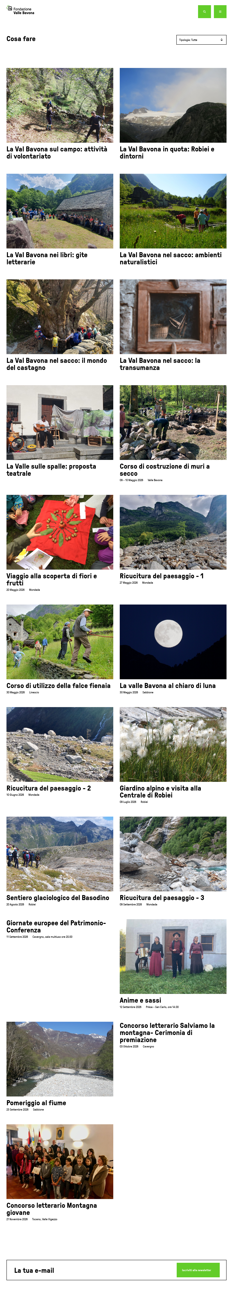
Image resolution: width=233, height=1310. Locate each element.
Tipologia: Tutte (188, 43)
